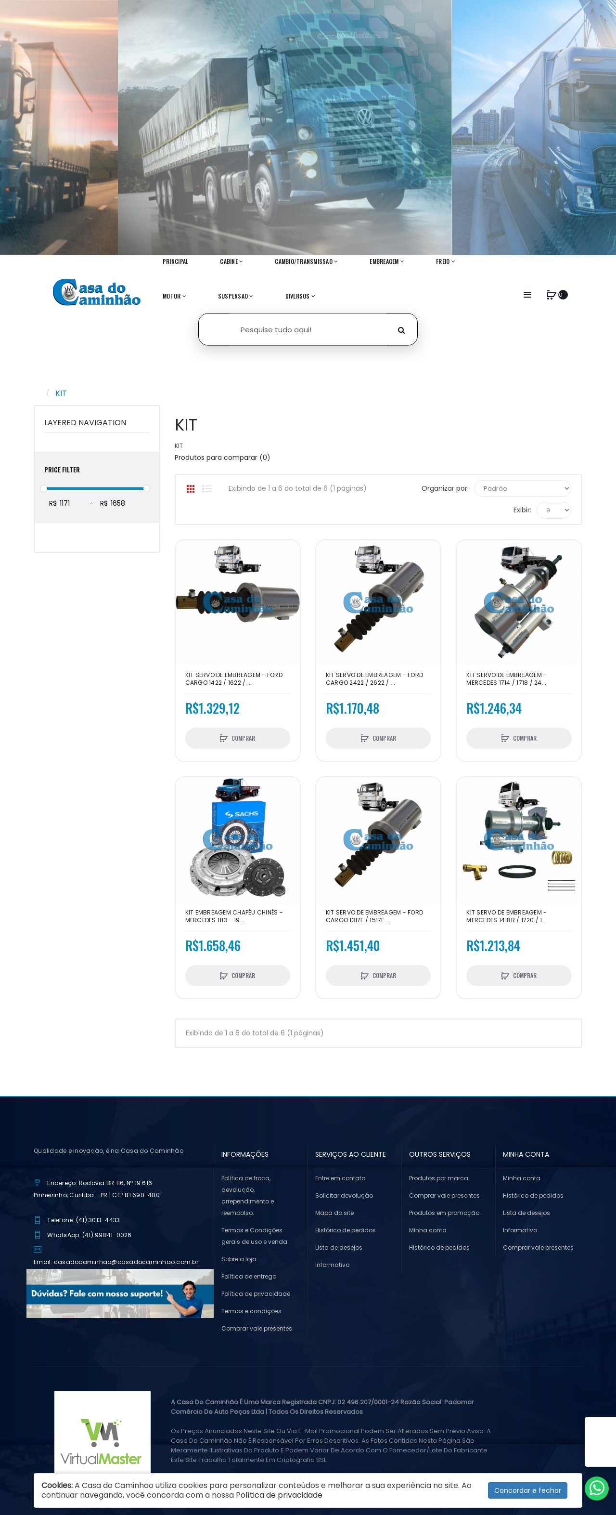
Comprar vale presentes (256, 1328)
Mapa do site (334, 1213)
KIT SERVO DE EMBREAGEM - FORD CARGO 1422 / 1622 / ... (233, 679)
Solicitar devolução (344, 1195)
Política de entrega (249, 1276)
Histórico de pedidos (345, 1230)
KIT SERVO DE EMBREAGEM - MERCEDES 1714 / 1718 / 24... (506, 679)
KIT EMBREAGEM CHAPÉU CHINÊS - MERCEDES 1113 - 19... (234, 916)
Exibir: (522, 510)
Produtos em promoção (444, 1213)
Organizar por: (445, 488)
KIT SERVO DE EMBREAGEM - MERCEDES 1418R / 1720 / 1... (506, 916)
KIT (61, 393)
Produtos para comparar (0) (222, 457)
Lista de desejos (338, 1247)
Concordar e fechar (527, 1490)
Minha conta (428, 1230)
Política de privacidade (255, 1294)
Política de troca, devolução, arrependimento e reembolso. (247, 1195)
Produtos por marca (438, 1178)
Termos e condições (251, 1311)
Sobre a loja (239, 1259)
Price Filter (62, 469)
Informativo (332, 1265)
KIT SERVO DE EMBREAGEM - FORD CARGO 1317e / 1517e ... (374, 916)
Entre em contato (340, 1178)
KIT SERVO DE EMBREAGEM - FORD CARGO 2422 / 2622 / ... (374, 679)
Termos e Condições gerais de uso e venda (254, 1236)
